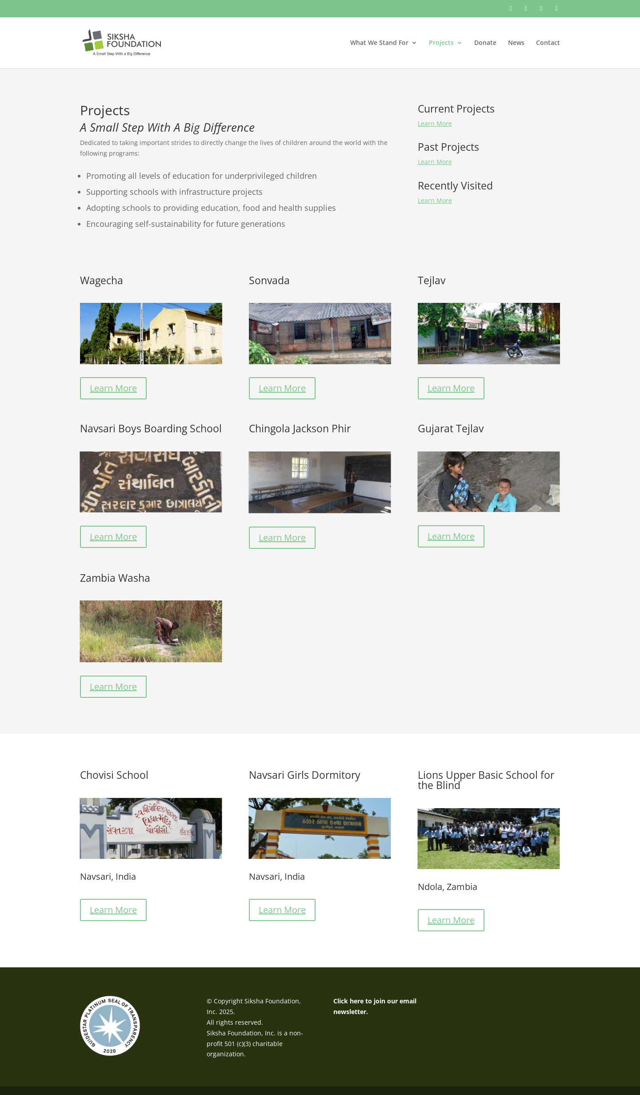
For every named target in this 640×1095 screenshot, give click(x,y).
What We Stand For (379, 43)
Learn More (435, 123)
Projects (441, 43)
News (516, 43)
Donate (485, 43)
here (357, 1001)
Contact (548, 43)
